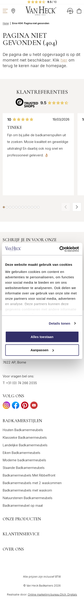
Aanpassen (42, 350)
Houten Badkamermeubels (23, 430)
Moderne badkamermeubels (24, 460)
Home (6, 23)
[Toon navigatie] (5, 11)
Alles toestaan (42, 337)
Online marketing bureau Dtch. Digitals (52, 594)
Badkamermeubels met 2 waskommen (32, 483)
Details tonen (59, 323)
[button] (4, 207)
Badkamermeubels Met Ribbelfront (29, 475)
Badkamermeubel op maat (23, 505)
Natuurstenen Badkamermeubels (27, 498)
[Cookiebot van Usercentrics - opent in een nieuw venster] (60, 249)
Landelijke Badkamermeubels (25, 445)
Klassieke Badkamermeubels (25, 437)
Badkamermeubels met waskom (27, 490)
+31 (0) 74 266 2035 (21, 383)
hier (63, 60)
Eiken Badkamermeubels (21, 453)
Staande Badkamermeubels (24, 468)
